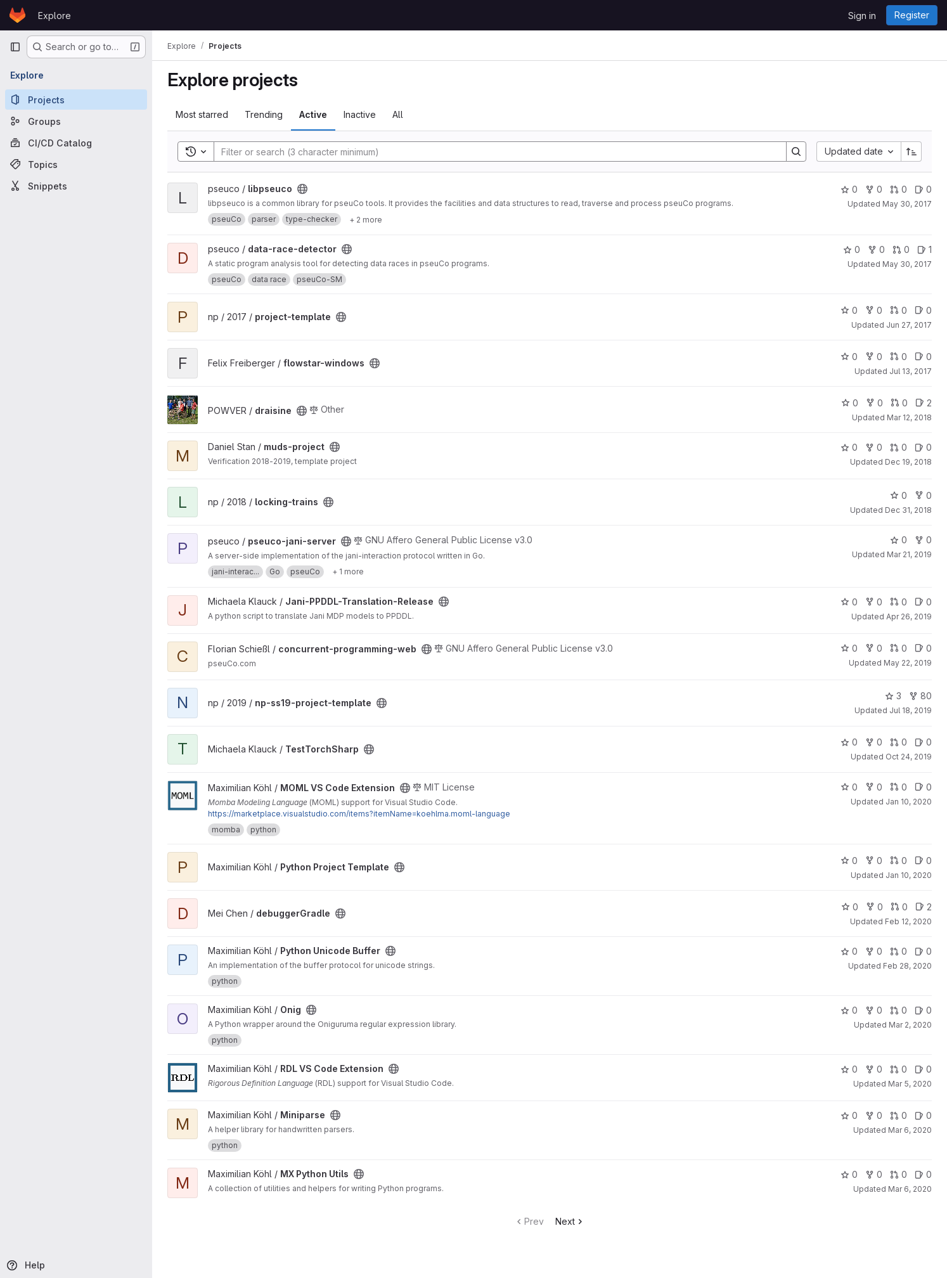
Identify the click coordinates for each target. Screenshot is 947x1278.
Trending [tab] (264, 114)
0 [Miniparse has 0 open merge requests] (898, 1115)
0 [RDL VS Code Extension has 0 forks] (873, 1069)
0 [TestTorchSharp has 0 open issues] (923, 742)
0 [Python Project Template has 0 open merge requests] (898, 860)
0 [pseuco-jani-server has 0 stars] (898, 539)
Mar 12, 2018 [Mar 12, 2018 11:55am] (909, 417)
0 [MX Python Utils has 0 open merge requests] (898, 1174)
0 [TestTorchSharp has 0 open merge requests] (898, 742)
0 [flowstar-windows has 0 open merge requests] (898, 356)
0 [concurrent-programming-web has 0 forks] (873, 648)
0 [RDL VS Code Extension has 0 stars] (849, 1069)
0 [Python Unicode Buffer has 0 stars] (849, 951)
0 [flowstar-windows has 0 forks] (873, 356)
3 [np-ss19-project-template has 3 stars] (893, 695)
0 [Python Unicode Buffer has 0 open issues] (923, 951)
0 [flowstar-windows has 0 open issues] (923, 356)
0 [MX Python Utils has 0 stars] (849, 1174)
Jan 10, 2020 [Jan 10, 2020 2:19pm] (909, 801)
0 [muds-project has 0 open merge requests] (898, 447)
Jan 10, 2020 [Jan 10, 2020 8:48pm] (909, 875)
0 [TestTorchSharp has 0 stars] (849, 742)
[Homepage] (17, 15)
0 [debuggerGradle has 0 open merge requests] (899, 906)
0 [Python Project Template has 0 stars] (849, 860)
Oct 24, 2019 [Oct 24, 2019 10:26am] (909, 756)
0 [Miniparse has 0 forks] (873, 1115)
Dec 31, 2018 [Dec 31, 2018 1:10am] (908, 510)
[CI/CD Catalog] (76, 142)
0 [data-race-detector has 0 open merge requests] (901, 249)
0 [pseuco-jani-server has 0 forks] (923, 539)
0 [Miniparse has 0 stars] (849, 1115)
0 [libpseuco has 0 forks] (873, 189)
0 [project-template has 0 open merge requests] (898, 310)
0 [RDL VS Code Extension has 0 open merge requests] (898, 1069)
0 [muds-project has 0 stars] (849, 447)
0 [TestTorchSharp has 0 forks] (873, 742)
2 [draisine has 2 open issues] (923, 402)
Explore (54, 15)
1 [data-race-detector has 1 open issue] (924, 249)
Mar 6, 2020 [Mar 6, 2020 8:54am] (910, 1189)
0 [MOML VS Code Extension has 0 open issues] (923, 787)
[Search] (493, 151)
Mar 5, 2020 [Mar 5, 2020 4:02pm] (910, 1083)
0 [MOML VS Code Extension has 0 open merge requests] (898, 787)
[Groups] (76, 121)
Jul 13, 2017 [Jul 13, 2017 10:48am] (910, 371)
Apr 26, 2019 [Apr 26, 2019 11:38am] (909, 616)
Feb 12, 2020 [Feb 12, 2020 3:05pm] (908, 921)
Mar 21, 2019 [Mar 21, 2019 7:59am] (909, 554)
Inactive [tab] (360, 114)
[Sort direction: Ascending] (911, 151)
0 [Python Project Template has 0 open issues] (923, 860)
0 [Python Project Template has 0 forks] (873, 860)
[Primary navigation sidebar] (15, 47)
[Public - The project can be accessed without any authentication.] (302, 189)
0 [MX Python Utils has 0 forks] (873, 1174)
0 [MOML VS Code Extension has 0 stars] (849, 787)
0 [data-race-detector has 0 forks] (876, 249)
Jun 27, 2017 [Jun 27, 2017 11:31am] (909, 325)
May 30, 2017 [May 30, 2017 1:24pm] (907, 204)
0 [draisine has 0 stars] (849, 402)
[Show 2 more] (366, 219)
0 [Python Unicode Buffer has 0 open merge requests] (898, 951)
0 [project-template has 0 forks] (873, 310)
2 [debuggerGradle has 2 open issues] (923, 906)
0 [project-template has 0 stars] (849, 310)
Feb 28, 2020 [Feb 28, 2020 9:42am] (907, 966)
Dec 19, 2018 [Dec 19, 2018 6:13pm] (908, 462)
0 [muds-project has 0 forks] (873, 447)
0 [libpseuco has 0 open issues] (923, 189)
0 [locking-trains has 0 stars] (898, 495)
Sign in (862, 15)
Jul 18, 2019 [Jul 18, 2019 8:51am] (910, 710)
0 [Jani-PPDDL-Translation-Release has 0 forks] (873, 602)
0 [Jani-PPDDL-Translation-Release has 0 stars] (849, 602)
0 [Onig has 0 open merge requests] (898, 1010)
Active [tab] (313, 114)
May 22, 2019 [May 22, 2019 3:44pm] (908, 663)
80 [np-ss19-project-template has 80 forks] (920, 695)
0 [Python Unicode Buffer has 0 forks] (873, 951)
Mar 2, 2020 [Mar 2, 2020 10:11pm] (910, 1025)
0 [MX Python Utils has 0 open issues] (923, 1174)
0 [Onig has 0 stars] (849, 1010)
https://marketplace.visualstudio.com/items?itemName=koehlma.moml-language (359, 813)
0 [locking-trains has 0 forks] (923, 495)
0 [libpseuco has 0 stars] (849, 189)
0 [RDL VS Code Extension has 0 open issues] (923, 1069)
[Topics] (76, 164)
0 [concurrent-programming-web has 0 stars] (849, 648)
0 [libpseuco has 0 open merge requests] (898, 189)
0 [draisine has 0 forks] (874, 402)
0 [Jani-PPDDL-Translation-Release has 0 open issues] (923, 602)
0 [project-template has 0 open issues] (923, 310)
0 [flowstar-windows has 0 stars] (849, 356)
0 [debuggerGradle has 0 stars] (849, 906)
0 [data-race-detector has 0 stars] (851, 249)
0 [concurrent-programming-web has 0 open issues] (923, 648)
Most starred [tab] (202, 114)
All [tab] (397, 114)
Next (570, 1221)
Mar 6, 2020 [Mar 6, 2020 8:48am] (910, 1130)
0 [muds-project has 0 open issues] (923, 447)
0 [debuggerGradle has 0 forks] (874, 906)
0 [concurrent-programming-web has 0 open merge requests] (898, 648)
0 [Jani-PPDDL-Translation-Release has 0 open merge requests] (898, 602)
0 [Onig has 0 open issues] (923, 1010)
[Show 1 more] (348, 571)
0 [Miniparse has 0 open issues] (923, 1115)
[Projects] (76, 99)
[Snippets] (76, 186)
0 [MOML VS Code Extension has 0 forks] (873, 787)
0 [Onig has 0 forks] (873, 1010)
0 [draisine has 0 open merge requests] (899, 402)
